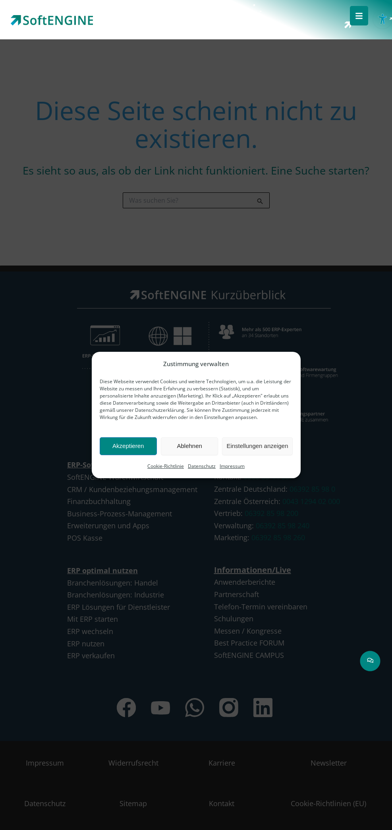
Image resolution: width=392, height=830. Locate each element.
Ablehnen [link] (189, 445)
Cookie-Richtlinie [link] (165, 466)
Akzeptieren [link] (128, 445)
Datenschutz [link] (202, 466)
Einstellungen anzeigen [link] (257, 445)
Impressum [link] (232, 466)
